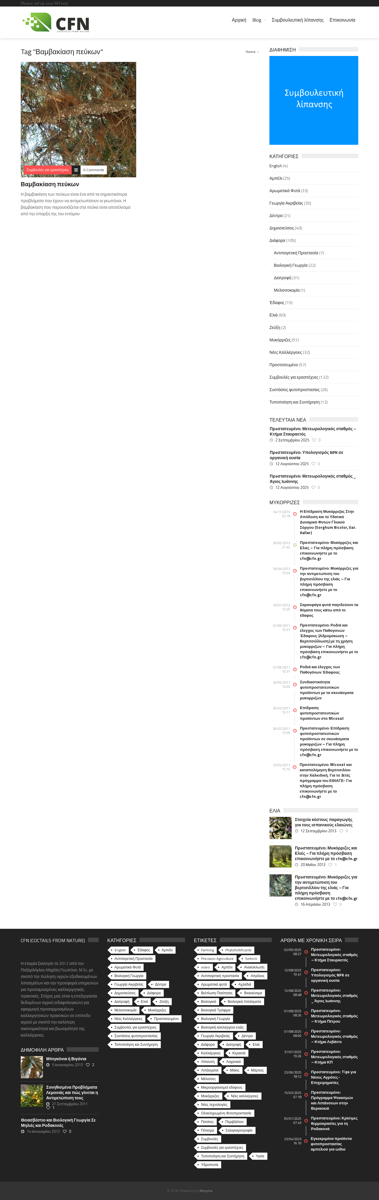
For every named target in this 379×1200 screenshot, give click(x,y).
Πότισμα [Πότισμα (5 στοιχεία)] (207, 1130)
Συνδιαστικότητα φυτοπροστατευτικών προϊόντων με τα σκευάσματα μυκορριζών (327, 690)
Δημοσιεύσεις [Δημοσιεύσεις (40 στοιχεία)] (125, 993)
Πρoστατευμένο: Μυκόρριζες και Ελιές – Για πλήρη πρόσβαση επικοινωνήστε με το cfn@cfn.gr (329, 550)
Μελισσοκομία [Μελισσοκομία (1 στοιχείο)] (126, 1010)
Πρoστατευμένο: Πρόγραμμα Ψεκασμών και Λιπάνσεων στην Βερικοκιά (332, 1100)
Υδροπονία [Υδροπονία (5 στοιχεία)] (209, 1164)
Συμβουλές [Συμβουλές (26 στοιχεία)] (209, 1139)
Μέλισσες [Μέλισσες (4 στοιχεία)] (208, 1079)
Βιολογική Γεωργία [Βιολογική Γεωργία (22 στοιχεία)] (129, 976)
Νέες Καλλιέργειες (285, 352)
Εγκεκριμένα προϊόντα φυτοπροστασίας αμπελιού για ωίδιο (331, 1144)
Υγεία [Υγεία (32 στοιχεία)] (260, 1156)
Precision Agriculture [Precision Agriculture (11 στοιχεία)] (217, 958)
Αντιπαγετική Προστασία (296, 253)
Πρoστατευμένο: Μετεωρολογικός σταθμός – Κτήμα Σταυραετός (313, 431)
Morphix (206, 1190)
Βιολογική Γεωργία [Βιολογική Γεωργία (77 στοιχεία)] (215, 1018)
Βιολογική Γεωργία (291, 265)
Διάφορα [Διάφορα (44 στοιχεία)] (154, 993)
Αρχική (239, 19)
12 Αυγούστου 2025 (292, 464)
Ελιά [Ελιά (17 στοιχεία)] (256, 1044)
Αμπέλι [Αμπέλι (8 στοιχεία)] (226, 967)
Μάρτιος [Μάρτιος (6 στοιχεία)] (257, 1070)
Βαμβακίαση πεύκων (50, 184)
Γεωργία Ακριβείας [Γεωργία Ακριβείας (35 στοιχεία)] (129, 984)
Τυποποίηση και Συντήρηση (294, 402)
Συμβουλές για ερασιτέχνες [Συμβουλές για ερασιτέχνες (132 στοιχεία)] (136, 1027)
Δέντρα (275, 215)
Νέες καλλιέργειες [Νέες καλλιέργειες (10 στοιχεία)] (244, 1096)
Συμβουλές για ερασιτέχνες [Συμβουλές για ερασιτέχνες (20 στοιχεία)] (222, 1147)
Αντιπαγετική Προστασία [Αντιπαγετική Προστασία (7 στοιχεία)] (134, 958)
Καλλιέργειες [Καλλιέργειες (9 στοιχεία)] (211, 1053)
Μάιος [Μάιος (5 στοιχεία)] (235, 1070)
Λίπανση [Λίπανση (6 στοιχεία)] (208, 1061)
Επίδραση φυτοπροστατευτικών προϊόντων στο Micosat (322, 713)
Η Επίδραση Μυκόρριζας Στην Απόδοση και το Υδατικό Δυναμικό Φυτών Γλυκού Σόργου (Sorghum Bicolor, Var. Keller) (328, 522)
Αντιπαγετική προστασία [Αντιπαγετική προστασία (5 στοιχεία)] (220, 976)
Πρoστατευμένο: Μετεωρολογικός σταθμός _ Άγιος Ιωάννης (313, 478)
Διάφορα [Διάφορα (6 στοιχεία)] (208, 1044)
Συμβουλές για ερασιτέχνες (293, 377)
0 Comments (93, 170)
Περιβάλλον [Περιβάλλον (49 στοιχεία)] (234, 1122)
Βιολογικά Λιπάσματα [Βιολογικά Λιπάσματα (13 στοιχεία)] (244, 1001)
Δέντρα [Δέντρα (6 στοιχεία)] (247, 1036)
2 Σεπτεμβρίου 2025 (292, 440)
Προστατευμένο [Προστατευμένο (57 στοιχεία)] (166, 1018)
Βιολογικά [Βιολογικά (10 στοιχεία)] (208, 1001)
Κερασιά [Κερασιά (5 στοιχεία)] (238, 1053)
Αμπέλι (275, 178)
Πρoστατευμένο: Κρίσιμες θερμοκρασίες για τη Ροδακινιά (334, 1123)
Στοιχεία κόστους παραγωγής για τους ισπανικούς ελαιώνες (324, 822)
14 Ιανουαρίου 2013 (43, 1131)
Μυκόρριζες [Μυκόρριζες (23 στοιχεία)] (210, 1096)
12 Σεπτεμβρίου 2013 (318, 831)
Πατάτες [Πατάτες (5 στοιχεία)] (207, 1122)
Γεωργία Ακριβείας (286, 203)
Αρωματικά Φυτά (284, 190)
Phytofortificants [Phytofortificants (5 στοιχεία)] (238, 950)
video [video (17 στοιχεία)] (205, 967)
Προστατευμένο (283, 365)
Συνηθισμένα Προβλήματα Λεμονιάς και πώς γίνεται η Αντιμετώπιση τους (72, 1093)
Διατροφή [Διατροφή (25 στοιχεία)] (233, 1044)
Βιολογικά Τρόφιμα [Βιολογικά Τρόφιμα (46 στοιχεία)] (215, 1010)
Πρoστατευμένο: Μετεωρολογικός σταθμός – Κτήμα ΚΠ (334, 1057)
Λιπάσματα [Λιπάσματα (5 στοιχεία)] (210, 1070)
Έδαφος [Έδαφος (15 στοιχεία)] (143, 950)
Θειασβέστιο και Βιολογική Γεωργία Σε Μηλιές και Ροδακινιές (58, 1122)
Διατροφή (282, 277)
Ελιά (273, 315)
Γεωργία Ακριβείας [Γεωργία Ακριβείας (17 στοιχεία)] (215, 1036)
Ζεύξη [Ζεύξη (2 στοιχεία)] (163, 1001)
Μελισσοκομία (287, 290)
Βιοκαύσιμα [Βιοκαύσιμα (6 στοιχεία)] (253, 993)
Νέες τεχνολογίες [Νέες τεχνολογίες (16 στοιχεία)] (214, 1104)
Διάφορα (277, 240)
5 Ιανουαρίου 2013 (67, 1065)
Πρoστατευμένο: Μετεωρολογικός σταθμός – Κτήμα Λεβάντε (334, 1036)
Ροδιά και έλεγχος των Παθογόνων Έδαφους (320, 669)
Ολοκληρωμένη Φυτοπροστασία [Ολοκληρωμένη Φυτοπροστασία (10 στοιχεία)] (226, 1113)
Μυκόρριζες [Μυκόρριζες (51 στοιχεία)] (157, 1010)
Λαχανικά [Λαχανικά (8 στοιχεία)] (233, 1061)
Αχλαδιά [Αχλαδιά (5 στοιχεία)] (244, 984)
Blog (256, 19)
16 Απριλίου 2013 (315, 904)
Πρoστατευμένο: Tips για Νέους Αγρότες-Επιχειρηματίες (333, 1077)
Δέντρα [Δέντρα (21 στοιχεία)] (160, 984)
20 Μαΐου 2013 (313, 865)
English (275, 166)
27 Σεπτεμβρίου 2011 (70, 1104)
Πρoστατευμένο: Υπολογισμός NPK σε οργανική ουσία (306, 455)
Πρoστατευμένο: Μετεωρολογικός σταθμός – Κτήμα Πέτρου (334, 1016)
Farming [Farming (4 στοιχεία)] (207, 950)
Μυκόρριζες (280, 340)
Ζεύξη (274, 327)
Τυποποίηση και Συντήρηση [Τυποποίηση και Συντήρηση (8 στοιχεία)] (222, 1156)
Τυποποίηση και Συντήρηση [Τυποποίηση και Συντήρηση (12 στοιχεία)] (136, 1044)
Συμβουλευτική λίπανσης (298, 19)
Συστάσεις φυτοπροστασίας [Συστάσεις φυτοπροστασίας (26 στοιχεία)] (136, 1036)
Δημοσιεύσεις (281, 228)
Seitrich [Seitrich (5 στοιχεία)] (251, 958)
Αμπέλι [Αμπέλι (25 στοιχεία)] (167, 950)
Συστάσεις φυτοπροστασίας (294, 389)
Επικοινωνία (342, 19)
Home (251, 51)
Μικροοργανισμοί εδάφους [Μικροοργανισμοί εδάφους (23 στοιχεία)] (222, 1087)
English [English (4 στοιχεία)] (120, 950)
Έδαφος (276, 302)
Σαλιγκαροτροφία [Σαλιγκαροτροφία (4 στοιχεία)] (239, 1130)
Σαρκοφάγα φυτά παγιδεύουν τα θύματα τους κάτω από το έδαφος (329, 610)
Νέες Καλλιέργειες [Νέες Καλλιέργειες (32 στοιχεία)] (129, 1018)
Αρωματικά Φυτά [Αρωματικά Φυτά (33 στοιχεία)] (128, 967)
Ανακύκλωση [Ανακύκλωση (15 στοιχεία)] (254, 967)
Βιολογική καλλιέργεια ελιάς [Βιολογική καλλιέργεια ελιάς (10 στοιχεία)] (222, 1027)
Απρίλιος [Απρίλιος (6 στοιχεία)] (257, 976)
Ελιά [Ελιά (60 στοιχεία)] (144, 1001)
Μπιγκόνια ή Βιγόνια (66, 1058)
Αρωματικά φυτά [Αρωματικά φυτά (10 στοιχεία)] (214, 984)
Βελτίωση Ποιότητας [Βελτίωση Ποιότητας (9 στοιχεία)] (216, 993)
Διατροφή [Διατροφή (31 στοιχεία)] (122, 1001)
